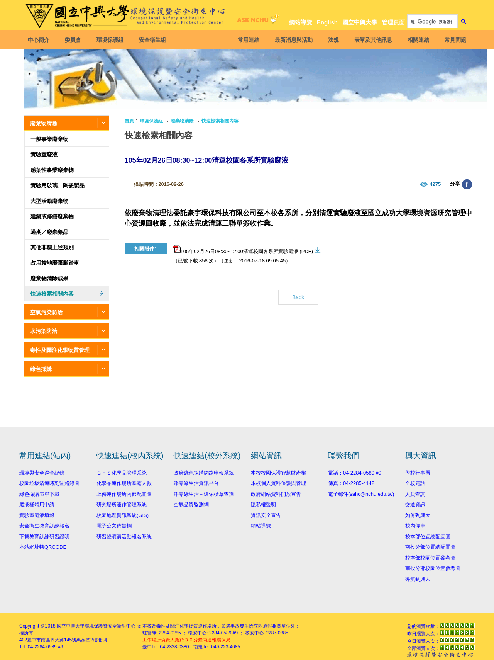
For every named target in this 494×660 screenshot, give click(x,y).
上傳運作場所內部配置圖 (124, 494)
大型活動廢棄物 (49, 201)
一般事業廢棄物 (49, 139)
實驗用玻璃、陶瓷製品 (57, 185)
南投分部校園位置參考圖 (432, 568)
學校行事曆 (417, 473)
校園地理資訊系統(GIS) (122, 515)
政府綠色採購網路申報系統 (204, 473)
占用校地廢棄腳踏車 (54, 263)
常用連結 (247, 40)
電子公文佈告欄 (114, 526)
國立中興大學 (359, 22)
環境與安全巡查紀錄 (41, 473)
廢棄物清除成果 (49, 278)
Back (298, 297)
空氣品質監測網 (191, 504)
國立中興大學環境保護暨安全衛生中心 (96, 626)
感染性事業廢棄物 (52, 170)
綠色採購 (41, 369)
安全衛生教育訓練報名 (44, 526)
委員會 (74, 40)
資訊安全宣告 (266, 515)
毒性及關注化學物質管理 (60, 350)
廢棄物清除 (43, 123)
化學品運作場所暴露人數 (124, 483)
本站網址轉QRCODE (42, 547)
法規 (332, 40)
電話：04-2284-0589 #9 (354, 473)
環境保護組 (111, 40)
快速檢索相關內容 (52, 294)
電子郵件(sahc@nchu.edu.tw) (361, 494)
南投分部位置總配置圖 (430, 547)
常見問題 (454, 40)
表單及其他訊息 (372, 40)
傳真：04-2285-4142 (351, 483)
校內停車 (415, 526)
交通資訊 (415, 504)
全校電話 (415, 483)
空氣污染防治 (46, 312)
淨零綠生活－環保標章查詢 (204, 494)
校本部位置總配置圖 (427, 536)
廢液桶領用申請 (36, 504)
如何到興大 (417, 515)
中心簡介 (40, 40)
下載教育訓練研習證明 (44, 536)
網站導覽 (300, 22)
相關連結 (417, 40)
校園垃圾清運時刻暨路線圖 (49, 483)
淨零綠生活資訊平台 (196, 483)
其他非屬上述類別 (52, 247)
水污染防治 (43, 331)
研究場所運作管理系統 (121, 504)
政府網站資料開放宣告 (276, 494)
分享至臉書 (467, 184)
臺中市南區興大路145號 (51, 640)
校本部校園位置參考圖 (430, 558)
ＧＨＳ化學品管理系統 (121, 473)
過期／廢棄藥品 (49, 232)
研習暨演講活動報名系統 (124, 536)
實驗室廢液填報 (36, 515)
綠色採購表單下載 (39, 494)
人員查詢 (415, 494)
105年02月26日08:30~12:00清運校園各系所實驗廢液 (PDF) (243, 249)
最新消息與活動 (292, 40)
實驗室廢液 (44, 154)
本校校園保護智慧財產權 (278, 473)
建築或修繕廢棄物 (52, 216)
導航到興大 (417, 579)
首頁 (129, 121)
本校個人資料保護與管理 (278, 483)
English (327, 22)
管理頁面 (393, 22)
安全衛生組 (153, 40)
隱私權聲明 (263, 504)
